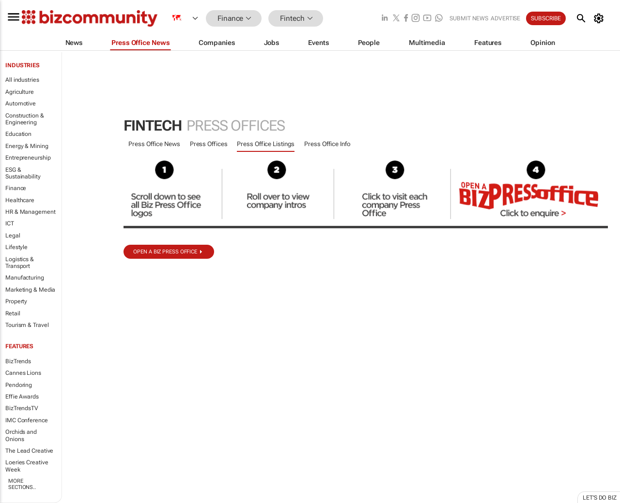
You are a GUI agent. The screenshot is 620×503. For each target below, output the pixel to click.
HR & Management (30, 211)
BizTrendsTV (21, 408)
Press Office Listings (265, 144)
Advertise (505, 18)
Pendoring (18, 385)
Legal (12, 235)
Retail (12, 313)
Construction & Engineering (24, 119)
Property (16, 301)
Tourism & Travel (26, 325)
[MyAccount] (600, 18)
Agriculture (19, 92)
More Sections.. (22, 484)
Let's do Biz (600, 497)
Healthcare (19, 200)
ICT (9, 223)
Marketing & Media (30, 289)
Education (18, 134)
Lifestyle (16, 247)
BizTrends (18, 361)
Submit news (469, 18)
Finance (15, 188)
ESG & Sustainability (23, 173)
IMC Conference (26, 420)
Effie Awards (22, 396)
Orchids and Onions (21, 435)
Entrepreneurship (27, 157)
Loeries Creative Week (26, 466)
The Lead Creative (29, 450)
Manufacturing (24, 277)
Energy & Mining (26, 146)
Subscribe (546, 18)
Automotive (20, 103)
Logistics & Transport (19, 262)
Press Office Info (327, 144)
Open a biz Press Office (165, 252)
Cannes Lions (23, 373)
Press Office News (154, 144)
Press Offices (209, 144)
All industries (22, 79)
